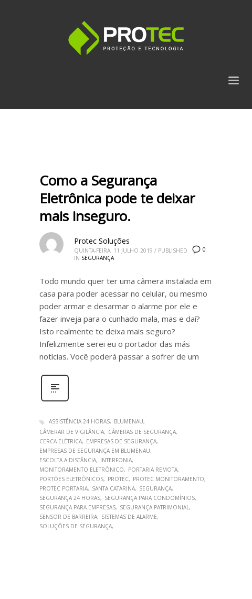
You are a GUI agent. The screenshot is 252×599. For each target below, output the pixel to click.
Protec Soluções (102, 241)
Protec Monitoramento (168, 479)
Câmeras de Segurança (142, 431)
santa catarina (113, 488)
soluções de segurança (75, 526)
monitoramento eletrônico (81, 469)
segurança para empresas (77, 507)
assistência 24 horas (79, 421)
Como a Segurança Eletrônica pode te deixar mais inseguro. (117, 198)
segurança (155, 488)
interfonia (116, 460)
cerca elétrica (60, 441)
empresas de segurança (121, 441)
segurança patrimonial (154, 507)
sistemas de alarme (129, 516)
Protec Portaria (63, 488)
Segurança (97, 258)
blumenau (128, 421)
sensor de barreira (68, 516)
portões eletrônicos (71, 479)
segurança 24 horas (69, 498)
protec (118, 479)
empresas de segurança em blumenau (94, 450)
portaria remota (152, 469)
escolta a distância (67, 460)
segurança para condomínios (149, 498)
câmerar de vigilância (71, 431)
